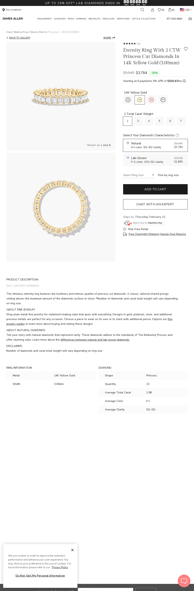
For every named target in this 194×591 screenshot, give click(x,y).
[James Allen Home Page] (18, 18)
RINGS (71, 18)
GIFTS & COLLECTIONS (143, 18)
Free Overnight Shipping (144, 234)
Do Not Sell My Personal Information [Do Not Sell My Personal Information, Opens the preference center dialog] (40, 576)
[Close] (72, 550)
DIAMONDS (60, 18)
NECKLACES (108, 18)
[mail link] (188, 19)
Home (9, 32)
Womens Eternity (38, 32)
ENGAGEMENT (44, 18)
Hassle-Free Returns (173, 234)
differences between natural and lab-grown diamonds (95, 340)
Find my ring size (168, 175)
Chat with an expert (155, 204)
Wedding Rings (21, 32)
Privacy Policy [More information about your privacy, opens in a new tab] (60, 567)
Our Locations (11, 9)
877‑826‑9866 (174, 19)
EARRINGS (81, 18)
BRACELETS (94, 18)
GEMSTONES (123, 18)
